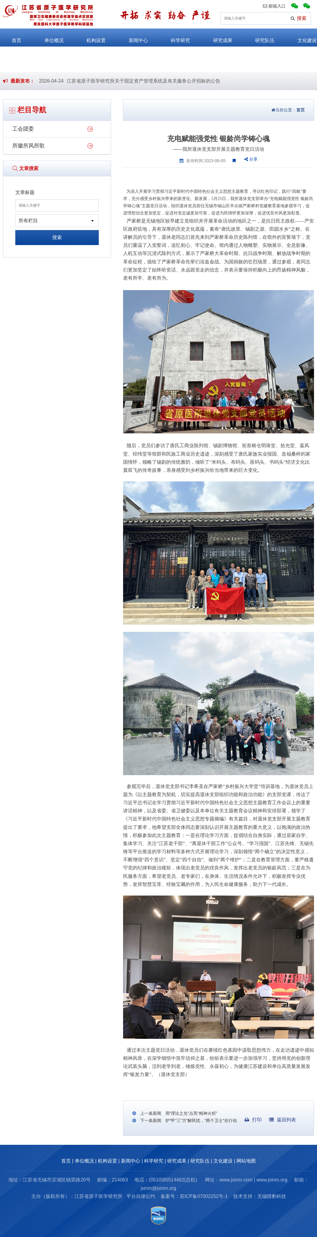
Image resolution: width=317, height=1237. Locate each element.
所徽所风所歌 (28, 146)
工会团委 (23, 129)
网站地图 (246, 1160)
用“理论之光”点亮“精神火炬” (190, 1113)
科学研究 (174, 37)
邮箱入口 (274, 6)
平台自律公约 (140, 1196)
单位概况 (48, 37)
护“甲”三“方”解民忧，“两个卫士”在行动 (200, 1120)
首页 (11, 37)
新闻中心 (132, 37)
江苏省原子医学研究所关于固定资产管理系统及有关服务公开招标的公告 (143, 80)
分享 (251, 159)
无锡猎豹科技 (271, 1196)
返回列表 (282, 1119)
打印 (253, 1119)
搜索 (57, 237)
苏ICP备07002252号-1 (204, 1196)
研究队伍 (259, 37)
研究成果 (217, 37)
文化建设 (301, 37)
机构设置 (90, 37)
